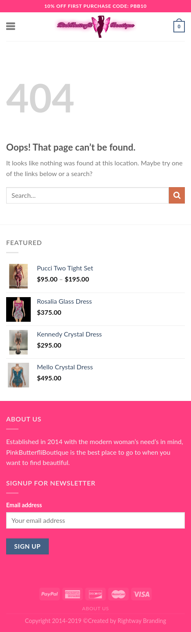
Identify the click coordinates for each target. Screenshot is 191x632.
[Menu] (11, 26)
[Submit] (177, 195)
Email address (24, 504)
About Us (95, 608)
